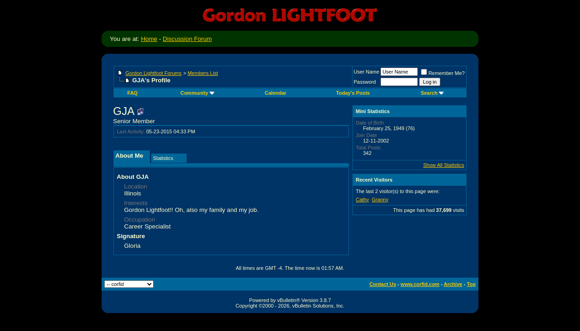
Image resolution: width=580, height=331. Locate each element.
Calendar (275, 93)
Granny (380, 199)
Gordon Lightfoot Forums (153, 73)
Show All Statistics (443, 165)
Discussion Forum (187, 38)
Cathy (362, 199)
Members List (203, 73)
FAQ (132, 93)
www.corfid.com (420, 284)
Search (432, 93)
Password (365, 82)
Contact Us (383, 284)
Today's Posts (353, 93)
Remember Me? (443, 73)
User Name (367, 71)
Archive (453, 284)
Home (149, 38)
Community (197, 93)
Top (471, 284)
